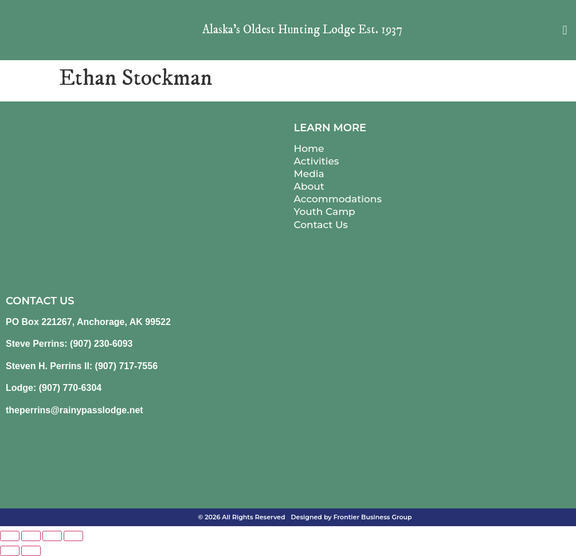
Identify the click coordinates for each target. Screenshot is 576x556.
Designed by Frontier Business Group (351, 517)
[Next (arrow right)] (31, 551)
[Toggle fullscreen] (31, 536)
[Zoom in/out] (9, 536)
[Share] (52, 536)
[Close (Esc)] (73, 536)
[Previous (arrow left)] (9, 551)
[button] (564, 30)
